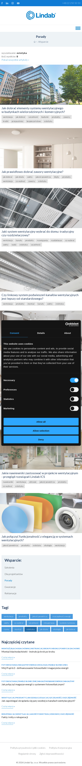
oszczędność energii (61, 616)
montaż (18, 629)
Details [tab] (41, 333)
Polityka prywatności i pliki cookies (27, 747)
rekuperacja (49, 623)
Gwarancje (10, 586)
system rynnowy (67, 623)
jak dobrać (70, 629)
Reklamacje (11, 593)
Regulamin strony (27, 753)
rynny (6, 629)
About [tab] (67, 333)
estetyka (31, 629)
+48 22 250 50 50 (71, 3)
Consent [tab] (14, 333)
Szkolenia (9, 567)
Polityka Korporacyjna (60, 747)
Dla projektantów (14, 574)
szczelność (33, 623)
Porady (8, 580)
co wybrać (18, 623)
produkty (23, 616)
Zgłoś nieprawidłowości (51, 753)
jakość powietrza (39, 616)
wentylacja (8, 616)
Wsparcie (43, 41)
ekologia (57, 629)
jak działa (44, 629)
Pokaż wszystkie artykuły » (15, 59)
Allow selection (41, 430)
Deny (41, 439)
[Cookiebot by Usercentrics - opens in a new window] (65, 325)
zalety (6, 623)
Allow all (41, 421)
